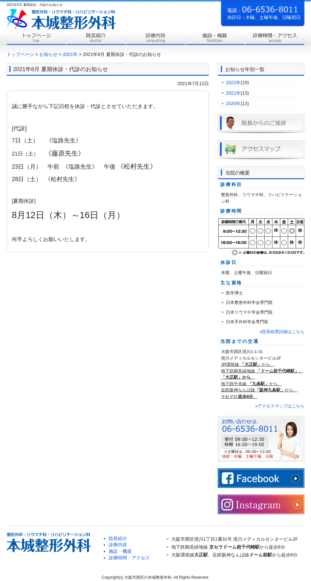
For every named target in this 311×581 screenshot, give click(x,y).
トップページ (36, 38)
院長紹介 (96, 38)
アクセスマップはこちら (281, 405)
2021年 (70, 54)
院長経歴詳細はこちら (283, 331)
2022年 (233, 82)
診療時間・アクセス (274, 38)
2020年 (233, 103)
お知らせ (48, 54)
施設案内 (215, 38)
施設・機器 (120, 551)
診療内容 (155, 38)
